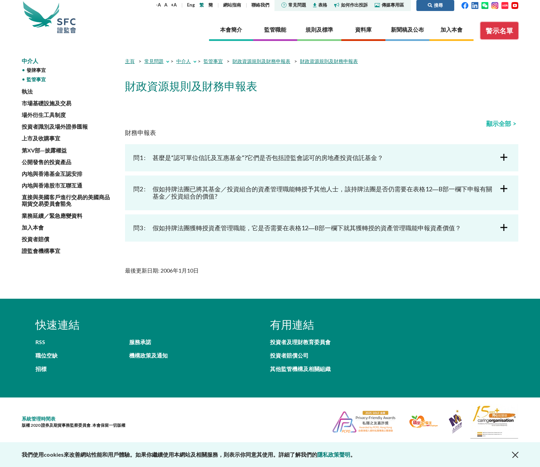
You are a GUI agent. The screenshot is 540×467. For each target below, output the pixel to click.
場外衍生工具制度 (44, 115)
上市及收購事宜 (41, 138)
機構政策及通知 (148, 355)
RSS (40, 342)
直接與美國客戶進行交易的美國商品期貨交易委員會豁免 (66, 200)
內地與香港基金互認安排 (52, 173)
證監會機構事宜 (41, 250)
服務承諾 (140, 342)
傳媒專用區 (389, 5)
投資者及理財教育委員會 (300, 342)
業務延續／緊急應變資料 (52, 215)
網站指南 (232, 5)
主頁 (130, 61)
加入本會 (33, 227)
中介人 (30, 60)
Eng (191, 5)
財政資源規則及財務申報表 (261, 61)
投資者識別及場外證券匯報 (55, 126)
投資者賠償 (35, 239)
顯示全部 (498, 123)
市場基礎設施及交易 (46, 103)
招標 (40, 368)
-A (158, 5)
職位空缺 (46, 355)
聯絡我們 (260, 5)
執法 (27, 91)
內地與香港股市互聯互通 (52, 185)
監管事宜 (36, 79)
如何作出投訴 (351, 5)
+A (174, 5)
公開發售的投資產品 (46, 162)
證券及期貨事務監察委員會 (66, 17)
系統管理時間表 (38, 419)
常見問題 (293, 5)
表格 (320, 5)
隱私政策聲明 (333, 454)
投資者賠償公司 (289, 355)
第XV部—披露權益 (44, 150)
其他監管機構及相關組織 (300, 368)
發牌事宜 (36, 70)
